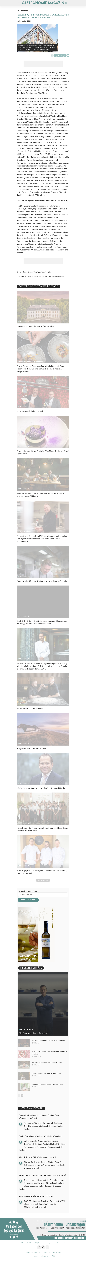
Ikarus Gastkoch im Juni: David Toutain (46, 1073)
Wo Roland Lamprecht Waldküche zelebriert (48, 1040)
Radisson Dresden (59, 276)
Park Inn (48, 276)
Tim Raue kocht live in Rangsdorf (33, 1033)
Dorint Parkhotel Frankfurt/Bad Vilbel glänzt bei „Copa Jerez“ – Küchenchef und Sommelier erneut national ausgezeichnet (40, 369)
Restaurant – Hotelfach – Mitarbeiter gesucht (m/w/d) (42, 1175)
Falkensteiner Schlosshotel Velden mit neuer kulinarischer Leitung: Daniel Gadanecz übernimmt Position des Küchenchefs (42, 539)
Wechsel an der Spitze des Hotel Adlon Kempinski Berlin (41, 788)
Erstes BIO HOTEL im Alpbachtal (31, 708)
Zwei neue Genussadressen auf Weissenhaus (36, 326)
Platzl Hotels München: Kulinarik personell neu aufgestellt (42, 581)
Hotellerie (23, 10)
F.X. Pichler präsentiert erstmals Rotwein (47, 1062)
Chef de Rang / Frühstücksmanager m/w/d (37, 1157)
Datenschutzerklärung (32, 1252)
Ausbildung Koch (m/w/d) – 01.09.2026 (36, 1196)
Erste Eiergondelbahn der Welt (30, 411)
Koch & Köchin (27, 1029)
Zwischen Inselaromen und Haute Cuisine (47, 1084)
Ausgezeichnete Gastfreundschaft (31, 748)
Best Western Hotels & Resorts (32, 276)
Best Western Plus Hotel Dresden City (37, 272)
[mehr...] (27, 1129)
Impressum (46, 1252)
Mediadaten (57, 1252)
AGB (53, 1256)
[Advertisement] (43, 64)
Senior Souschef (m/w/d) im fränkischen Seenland (40, 1136)
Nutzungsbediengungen (41, 1256)
